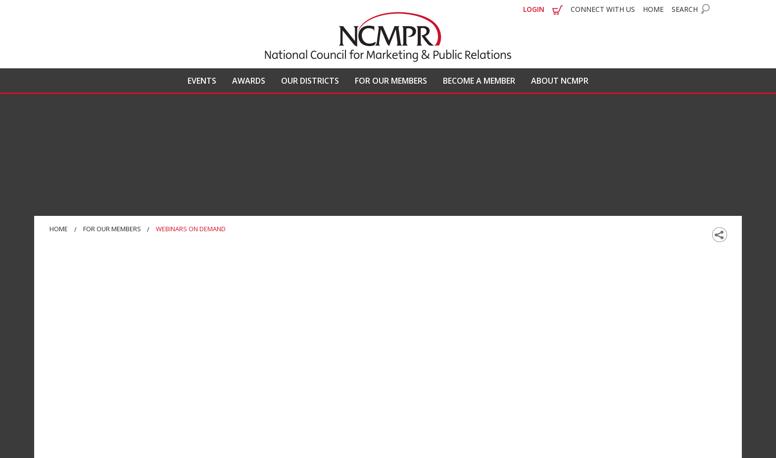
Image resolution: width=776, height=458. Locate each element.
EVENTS (202, 80)
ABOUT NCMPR (559, 80)
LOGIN (533, 9)
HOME (653, 9)
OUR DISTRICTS (310, 80)
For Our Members (112, 228)
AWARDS (248, 80)
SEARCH (685, 9)
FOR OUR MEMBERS (391, 80)
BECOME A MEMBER (479, 80)
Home (58, 228)
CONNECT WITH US (603, 9)
